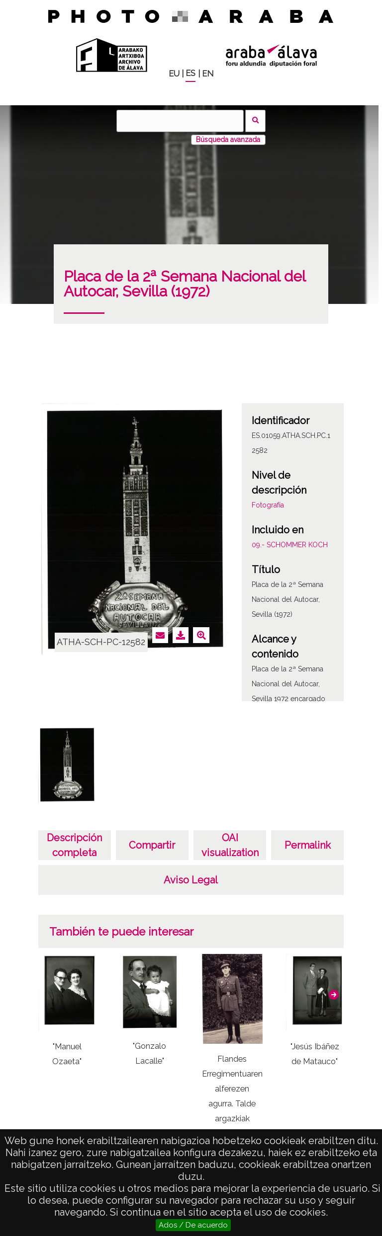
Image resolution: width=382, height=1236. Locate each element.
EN (207, 73)
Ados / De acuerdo (193, 1225)
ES (190, 73)
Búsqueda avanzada (228, 140)
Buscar (255, 121)
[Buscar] (180, 121)
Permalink (308, 845)
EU (174, 73)
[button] (334, 995)
